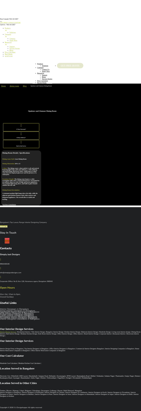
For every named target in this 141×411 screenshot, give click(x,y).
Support (44, 75)
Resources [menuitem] (73, 44)
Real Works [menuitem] (8, 54)
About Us (3, 226)
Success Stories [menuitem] (14, 48)
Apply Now (46, 71)
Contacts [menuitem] (12, 38)
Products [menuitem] (73, 29)
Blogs (44, 77)
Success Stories (47, 79)
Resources (40, 73)
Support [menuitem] (12, 47)
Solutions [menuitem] (12, 32)
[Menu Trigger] (1, 21)
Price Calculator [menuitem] (10, 52)
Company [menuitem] (73, 35)
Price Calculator (42, 81)
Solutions (45, 66)
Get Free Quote (70, 65)
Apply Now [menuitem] (13, 40)
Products (40, 64)
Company (40, 67)
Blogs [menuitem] (11, 50)
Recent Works (41, 83)
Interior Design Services (8, 332)
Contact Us (45, 69)
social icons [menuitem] (9, 56)
